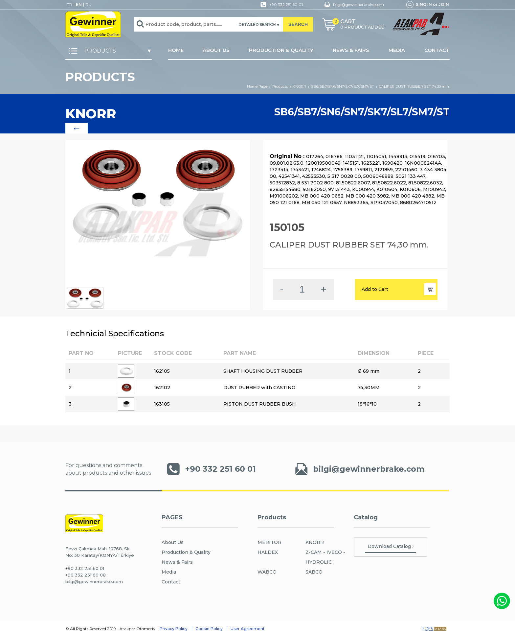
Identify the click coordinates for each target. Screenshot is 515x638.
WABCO (267, 572)
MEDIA (397, 50)
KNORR (299, 86)
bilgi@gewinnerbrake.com (352, 4)
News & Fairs (177, 562)
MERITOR (269, 542)
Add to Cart (399, 289)
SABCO (314, 572)
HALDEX (268, 552)
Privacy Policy (174, 628)
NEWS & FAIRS (351, 50)
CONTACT (437, 50)
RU (88, 5)
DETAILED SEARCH (257, 24)
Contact (171, 582)
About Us (173, 542)
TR (69, 5)
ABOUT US (216, 50)
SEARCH (298, 24)
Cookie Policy (209, 628)
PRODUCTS (90, 51)
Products (280, 86)
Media (169, 572)
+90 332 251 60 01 (280, 4)
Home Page (257, 86)
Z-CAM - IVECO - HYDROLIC (325, 557)
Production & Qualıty (186, 552)
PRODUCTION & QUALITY (281, 50)
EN (79, 5)
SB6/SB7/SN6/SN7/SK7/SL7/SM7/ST (342, 86)
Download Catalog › (391, 546)
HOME (176, 50)
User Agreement (248, 628)
